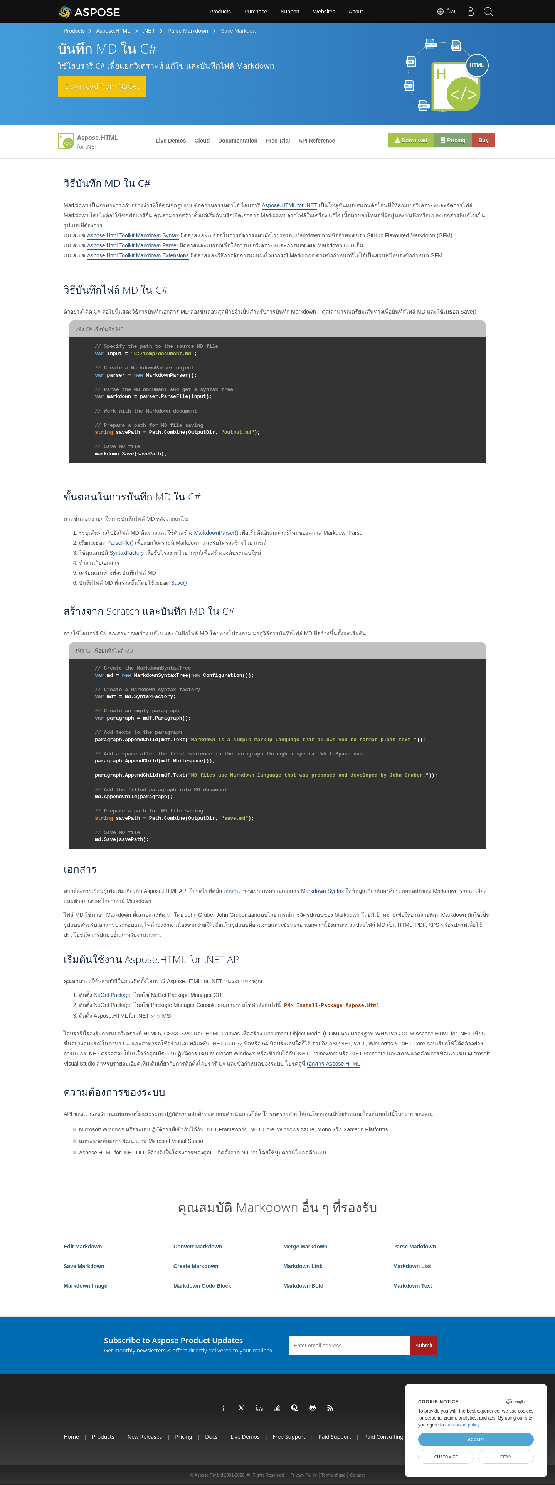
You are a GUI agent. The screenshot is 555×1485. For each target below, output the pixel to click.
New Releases (145, 1436)
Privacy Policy (303, 1475)
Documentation (237, 141)
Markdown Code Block (202, 1286)
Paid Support (334, 1436)
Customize (446, 1457)
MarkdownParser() (216, 533)
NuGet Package (113, 995)
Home (71, 1436)
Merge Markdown (305, 1246)
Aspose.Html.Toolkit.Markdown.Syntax (133, 235)
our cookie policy (462, 1425)
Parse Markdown (188, 31)
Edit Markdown (83, 1246)
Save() (179, 583)
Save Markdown (84, 1266)
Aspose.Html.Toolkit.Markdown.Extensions (138, 255)
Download (405, 140)
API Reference (316, 141)
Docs (211, 1436)
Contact (357, 1475)
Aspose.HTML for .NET (289, 205)
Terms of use (333, 1475)
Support (290, 11)
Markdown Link (303, 1266)
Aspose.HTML (113, 31)
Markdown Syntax (322, 891)
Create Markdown (196, 1266)
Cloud (202, 141)
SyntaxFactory (126, 553)
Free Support (289, 1436)
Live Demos (171, 141)
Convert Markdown (197, 1246)
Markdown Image (86, 1286)
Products (220, 11)
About (356, 11)
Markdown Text (412, 1286)
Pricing (449, 140)
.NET (149, 31)
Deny (505, 1457)
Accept (476, 1439)
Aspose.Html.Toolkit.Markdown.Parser (132, 245)
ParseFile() (120, 543)
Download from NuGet (110, 86)
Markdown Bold (303, 1286)
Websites (324, 11)
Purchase (255, 11)
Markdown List (412, 1266)
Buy (483, 141)
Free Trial (278, 141)
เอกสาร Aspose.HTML (333, 1063)
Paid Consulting (383, 1436)
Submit (423, 1345)
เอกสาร (232, 891)
